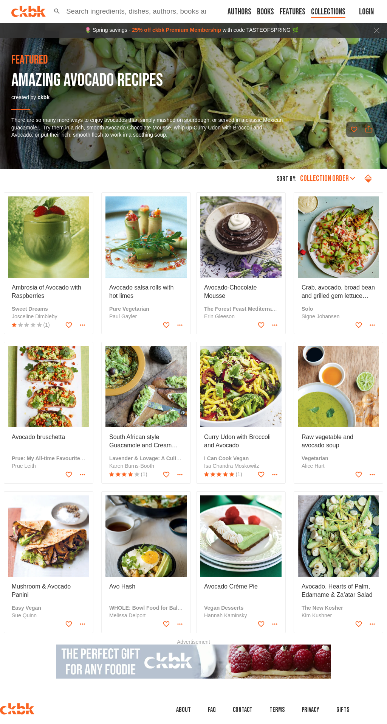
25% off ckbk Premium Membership (176, 30)
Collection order (327, 178)
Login (366, 12)
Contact (242, 710)
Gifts (342, 710)
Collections (328, 12)
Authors (239, 12)
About (183, 710)
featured (29, 60)
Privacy (310, 710)
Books (265, 12)
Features (292, 12)
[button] (56, 11)
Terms (277, 710)
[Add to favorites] (354, 129)
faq (212, 710)
